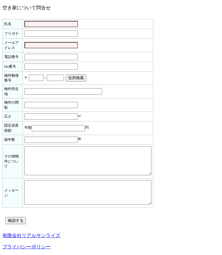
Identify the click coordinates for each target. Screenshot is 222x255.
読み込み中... (111, 121)
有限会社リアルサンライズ (31, 235)
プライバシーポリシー (26, 246)
